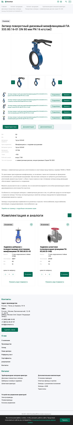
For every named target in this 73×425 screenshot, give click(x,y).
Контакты (5, 365)
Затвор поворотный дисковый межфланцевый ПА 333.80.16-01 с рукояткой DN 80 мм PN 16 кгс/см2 (28, 94)
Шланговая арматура (8, 383)
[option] (36, 54)
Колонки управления (8, 403)
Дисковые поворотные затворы (11, 9)
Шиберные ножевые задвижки (12, 381)
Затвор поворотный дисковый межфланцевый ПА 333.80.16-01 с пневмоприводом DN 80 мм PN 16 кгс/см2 (28, 117)
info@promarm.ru (8, 324)
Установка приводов (45, 378)
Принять (65, 420)
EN (70, 1)
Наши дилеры (6, 351)
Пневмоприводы (7, 400)
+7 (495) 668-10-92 (8, 319)
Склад (4, 347)
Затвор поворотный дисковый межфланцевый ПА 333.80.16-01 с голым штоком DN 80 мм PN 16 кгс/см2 (28, 100)
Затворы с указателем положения (49, 383)
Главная (4, 6)
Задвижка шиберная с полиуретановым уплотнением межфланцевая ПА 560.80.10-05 (17, 249)
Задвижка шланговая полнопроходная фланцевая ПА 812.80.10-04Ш (53, 249)
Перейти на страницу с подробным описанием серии (19, 208)
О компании (6, 340)
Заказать (67, 95)
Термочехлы (42, 389)
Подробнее (56, 95)
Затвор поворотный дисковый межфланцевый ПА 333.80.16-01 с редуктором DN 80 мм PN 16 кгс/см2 (28, 106)
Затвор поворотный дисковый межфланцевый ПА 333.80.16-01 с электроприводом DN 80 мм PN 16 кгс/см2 (28, 112)
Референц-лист (7, 354)
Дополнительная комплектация (49, 375)
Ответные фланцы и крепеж (47, 381)
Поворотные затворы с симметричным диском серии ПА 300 (44, 9)
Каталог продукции (16, 6)
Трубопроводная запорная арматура (53, 6)
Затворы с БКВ (43, 386)
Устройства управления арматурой (14, 395)
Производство (7, 344)
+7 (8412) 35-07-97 (8, 322)
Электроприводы (7, 397)
